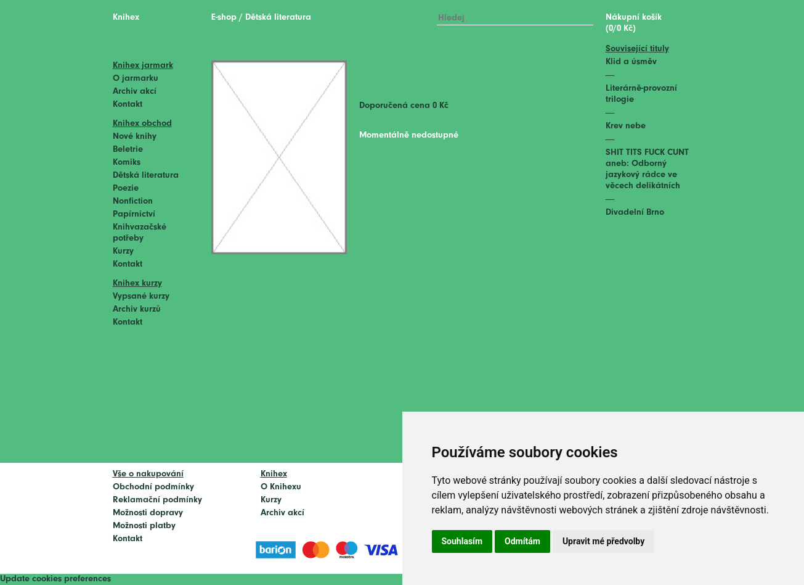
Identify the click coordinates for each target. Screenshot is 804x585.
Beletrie (128, 150)
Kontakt (127, 105)
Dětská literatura (146, 176)
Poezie (126, 189)
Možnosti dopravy (148, 513)
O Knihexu (281, 487)
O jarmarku (135, 79)
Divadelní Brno (635, 213)
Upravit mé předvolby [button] (603, 541)
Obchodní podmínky (153, 487)
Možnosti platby (144, 526)
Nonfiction (133, 201)
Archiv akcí (134, 92)
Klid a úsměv (631, 62)
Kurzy (123, 251)
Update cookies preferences (55, 579)
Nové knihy (134, 137)
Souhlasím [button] (462, 541)
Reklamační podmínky (157, 500)
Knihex (126, 18)
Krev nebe (626, 126)
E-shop (224, 18)
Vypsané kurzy (141, 296)
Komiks (126, 163)
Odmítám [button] (522, 541)
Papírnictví (134, 214)
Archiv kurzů (137, 309)
